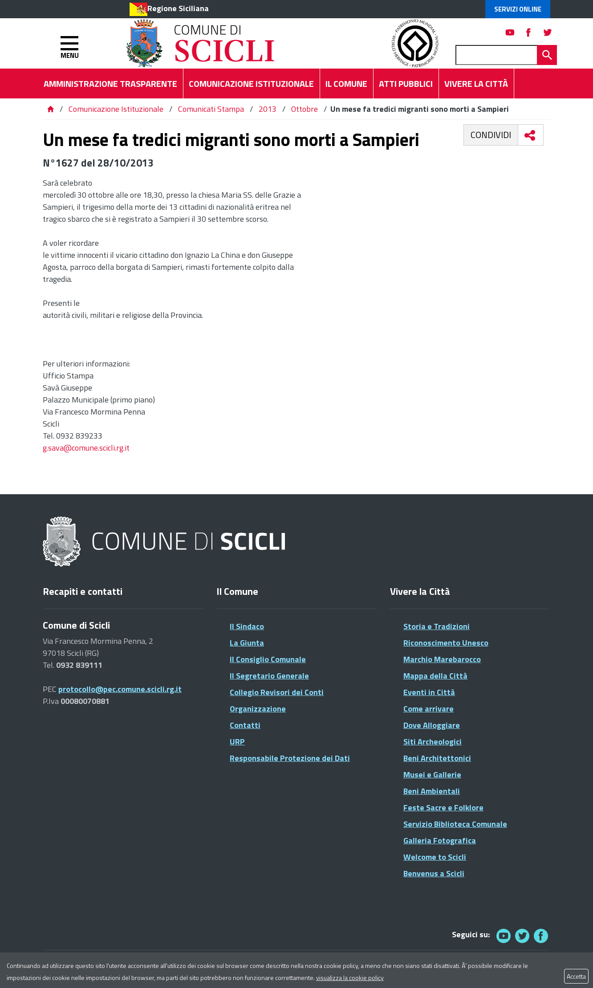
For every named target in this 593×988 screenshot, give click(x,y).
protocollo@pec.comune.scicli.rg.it (120, 689)
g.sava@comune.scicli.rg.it (86, 448)
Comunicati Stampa (211, 109)
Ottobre (304, 109)
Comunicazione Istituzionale (116, 109)
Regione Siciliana (178, 8)
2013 (267, 109)
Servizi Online (517, 9)
